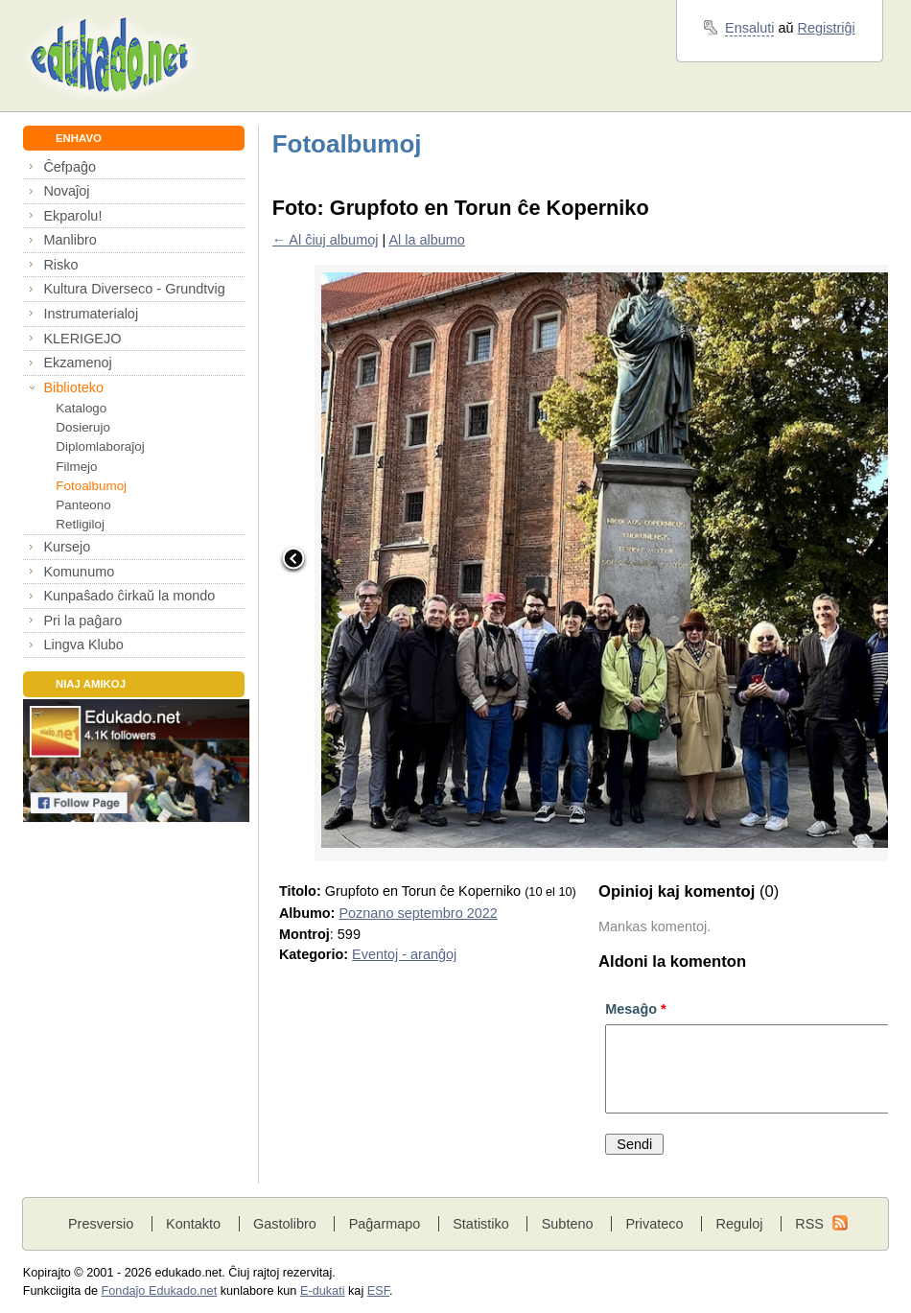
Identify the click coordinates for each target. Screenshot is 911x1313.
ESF (378, 1291)
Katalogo (81, 408)
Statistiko (481, 1223)
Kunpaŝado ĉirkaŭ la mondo (129, 595)
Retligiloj (80, 524)
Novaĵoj (66, 191)
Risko (60, 264)
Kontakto (193, 1223)
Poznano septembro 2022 (418, 913)
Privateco (654, 1223)
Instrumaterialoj (90, 313)
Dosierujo (83, 427)
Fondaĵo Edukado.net (160, 1291)
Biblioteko (73, 387)
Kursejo (66, 546)
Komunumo (78, 571)
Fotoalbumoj (91, 486)
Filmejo (76, 466)
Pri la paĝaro (82, 620)
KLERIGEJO (82, 338)
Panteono (83, 505)
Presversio (100, 1223)
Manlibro (69, 239)
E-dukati (322, 1291)
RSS (809, 1223)
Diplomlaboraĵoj (100, 446)
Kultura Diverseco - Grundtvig (133, 288)
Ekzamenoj (77, 362)
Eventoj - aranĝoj (404, 954)
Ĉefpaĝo (69, 167)
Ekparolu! (72, 215)
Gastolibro (284, 1223)
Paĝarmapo (385, 1223)
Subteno (568, 1223)
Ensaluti (749, 27)
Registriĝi (826, 27)
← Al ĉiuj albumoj (325, 239)
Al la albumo (426, 239)
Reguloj (738, 1223)
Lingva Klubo (83, 644)
